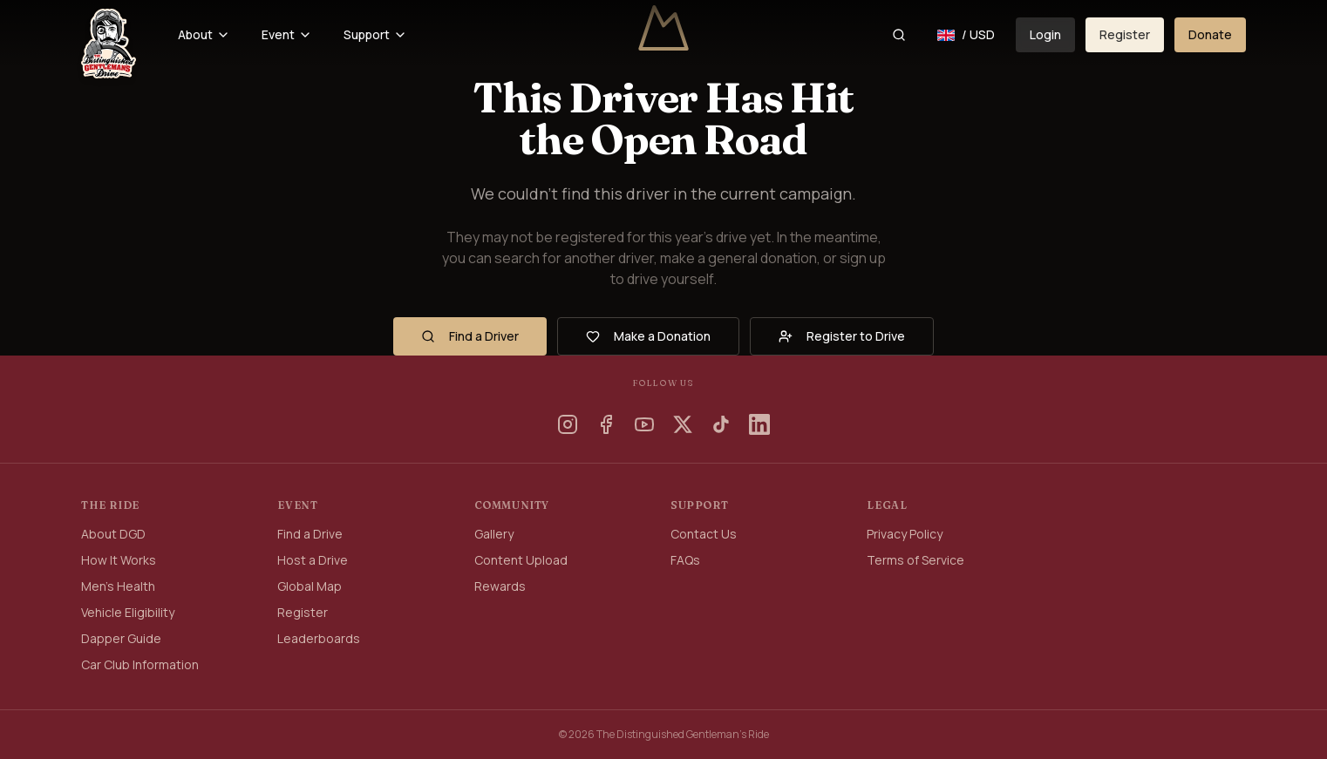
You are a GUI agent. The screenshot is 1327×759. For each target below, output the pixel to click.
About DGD (113, 533)
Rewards (500, 586)
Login (1045, 34)
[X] (682, 424)
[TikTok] (721, 424)
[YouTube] (644, 424)
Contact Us (703, 533)
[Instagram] (567, 424)
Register (1124, 34)
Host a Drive (312, 560)
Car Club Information (140, 664)
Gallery (494, 533)
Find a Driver (470, 336)
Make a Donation (648, 336)
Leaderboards (318, 638)
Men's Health (118, 586)
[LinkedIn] (759, 424)
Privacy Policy (905, 533)
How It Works (118, 560)
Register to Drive (842, 336)
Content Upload (521, 560)
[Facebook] (605, 424)
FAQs (685, 560)
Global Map (309, 586)
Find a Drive (310, 533)
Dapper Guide (121, 638)
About (204, 34)
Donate (1210, 34)
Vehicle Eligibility (127, 612)
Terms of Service (915, 560)
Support (375, 34)
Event (287, 34)
